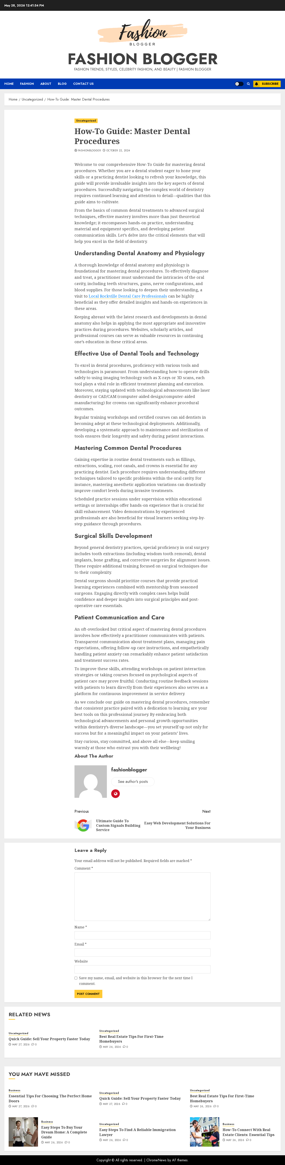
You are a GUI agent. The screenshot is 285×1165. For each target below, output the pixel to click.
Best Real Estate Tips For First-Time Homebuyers (131, 1039)
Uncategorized (86, 121)
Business (14, 1090)
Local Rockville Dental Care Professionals (128, 296)
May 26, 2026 (112, 1047)
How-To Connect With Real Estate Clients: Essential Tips (248, 1132)
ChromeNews (156, 1160)
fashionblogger (89, 150)
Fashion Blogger (143, 59)
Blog (62, 84)
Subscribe (266, 84)
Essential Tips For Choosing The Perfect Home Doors (50, 1098)
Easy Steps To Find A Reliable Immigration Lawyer (137, 1132)
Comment (83, 868)
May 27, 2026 (21, 1044)
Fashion (27, 84)
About (45, 84)
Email (80, 944)
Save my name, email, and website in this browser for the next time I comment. (136, 981)
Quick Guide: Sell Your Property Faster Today (49, 1039)
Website (81, 961)
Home (9, 84)
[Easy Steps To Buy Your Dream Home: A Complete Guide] (23, 1132)
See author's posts (133, 781)
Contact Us (83, 84)
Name (80, 927)
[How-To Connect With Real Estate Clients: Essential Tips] (204, 1132)
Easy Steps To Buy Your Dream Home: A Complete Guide (64, 1132)
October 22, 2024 (118, 150)
